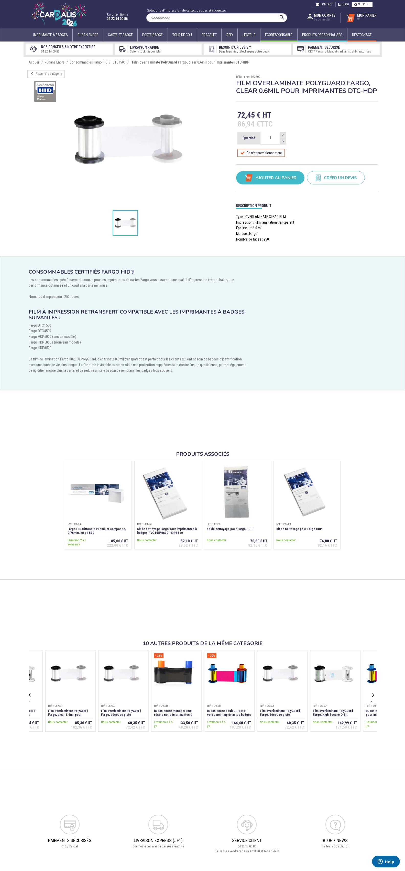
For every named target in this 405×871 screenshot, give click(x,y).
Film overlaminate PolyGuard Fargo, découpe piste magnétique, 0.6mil (121, 714)
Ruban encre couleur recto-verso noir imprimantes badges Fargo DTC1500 (229, 714)
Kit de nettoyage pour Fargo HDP (230, 529)
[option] (128, 139)
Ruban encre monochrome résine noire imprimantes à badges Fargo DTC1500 (173, 714)
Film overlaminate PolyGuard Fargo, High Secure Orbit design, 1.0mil (333, 714)
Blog (343, 4)
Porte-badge (152, 35)
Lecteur (249, 35)
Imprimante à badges (50, 35)
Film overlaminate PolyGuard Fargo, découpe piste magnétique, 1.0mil (280, 714)
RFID (229, 35)
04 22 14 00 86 (117, 19)
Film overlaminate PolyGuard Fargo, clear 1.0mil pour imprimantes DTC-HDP (68, 714)
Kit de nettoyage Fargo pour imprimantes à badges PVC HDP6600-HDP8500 (167, 531)
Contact (324, 4)
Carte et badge (120, 35)
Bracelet (209, 35)
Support (362, 4)
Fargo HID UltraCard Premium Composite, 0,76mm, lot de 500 (97, 531)
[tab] (307, 204)
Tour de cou (182, 35)
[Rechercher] (216, 17)
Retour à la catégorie (45, 74)
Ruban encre (88, 35)
